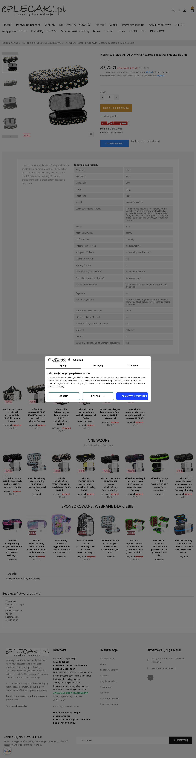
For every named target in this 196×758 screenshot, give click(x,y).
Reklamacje (106, 687)
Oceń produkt (115, 143)
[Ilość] (109, 97)
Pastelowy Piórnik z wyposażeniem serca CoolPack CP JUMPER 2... (61, 546)
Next (10, 136)
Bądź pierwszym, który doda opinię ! (23, 578)
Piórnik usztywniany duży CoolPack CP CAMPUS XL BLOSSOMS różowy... (12, 548)
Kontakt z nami (107, 658)
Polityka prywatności (110, 698)
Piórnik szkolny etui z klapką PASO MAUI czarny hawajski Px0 (37, 484)
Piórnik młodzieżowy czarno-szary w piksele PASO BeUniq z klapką (184, 484)
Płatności (104, 675)
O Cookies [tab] (133, 365)
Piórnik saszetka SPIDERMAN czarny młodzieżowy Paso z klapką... (110, 484)
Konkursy (104, 692)
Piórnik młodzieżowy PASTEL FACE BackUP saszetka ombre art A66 (36, 546)
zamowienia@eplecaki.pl (164, 668)
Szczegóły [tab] (98, 365)
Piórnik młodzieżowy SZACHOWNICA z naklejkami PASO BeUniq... (61, 484)
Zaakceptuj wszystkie (134, 396)
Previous (10, 53)
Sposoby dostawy (109, 669)
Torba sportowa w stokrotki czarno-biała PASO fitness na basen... (12, 415)
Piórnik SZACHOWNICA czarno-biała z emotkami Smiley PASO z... (86, 484)
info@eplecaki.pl (68, 658)
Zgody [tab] (63, 365)
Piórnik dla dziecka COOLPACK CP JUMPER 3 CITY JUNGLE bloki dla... (159, 548)
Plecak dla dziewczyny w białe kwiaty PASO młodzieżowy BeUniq (61, 417)
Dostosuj (98, 396)
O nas (103, 664)
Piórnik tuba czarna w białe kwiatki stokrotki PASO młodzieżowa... (86, 415)
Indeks (103, 128)
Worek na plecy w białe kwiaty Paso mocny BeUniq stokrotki (110, 414)
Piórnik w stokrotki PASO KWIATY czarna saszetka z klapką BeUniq (37, 415)
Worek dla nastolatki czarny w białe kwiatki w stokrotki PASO (135, 414)
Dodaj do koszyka (116, 108)
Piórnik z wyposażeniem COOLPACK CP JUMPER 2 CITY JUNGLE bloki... (134, 546)
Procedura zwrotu (109, 704)
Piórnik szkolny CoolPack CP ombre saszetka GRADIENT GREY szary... (184, 546)
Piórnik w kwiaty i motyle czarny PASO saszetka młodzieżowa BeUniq (135, 484)
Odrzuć (63, 396)
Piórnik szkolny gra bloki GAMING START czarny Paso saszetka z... (159, 484)
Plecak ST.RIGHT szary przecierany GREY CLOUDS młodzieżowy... (86, 546)
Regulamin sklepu (108, 681)
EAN (102, 132)
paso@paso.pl (12, 616)
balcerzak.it (21, 706)
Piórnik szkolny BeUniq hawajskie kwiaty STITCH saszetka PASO (12, 483)
